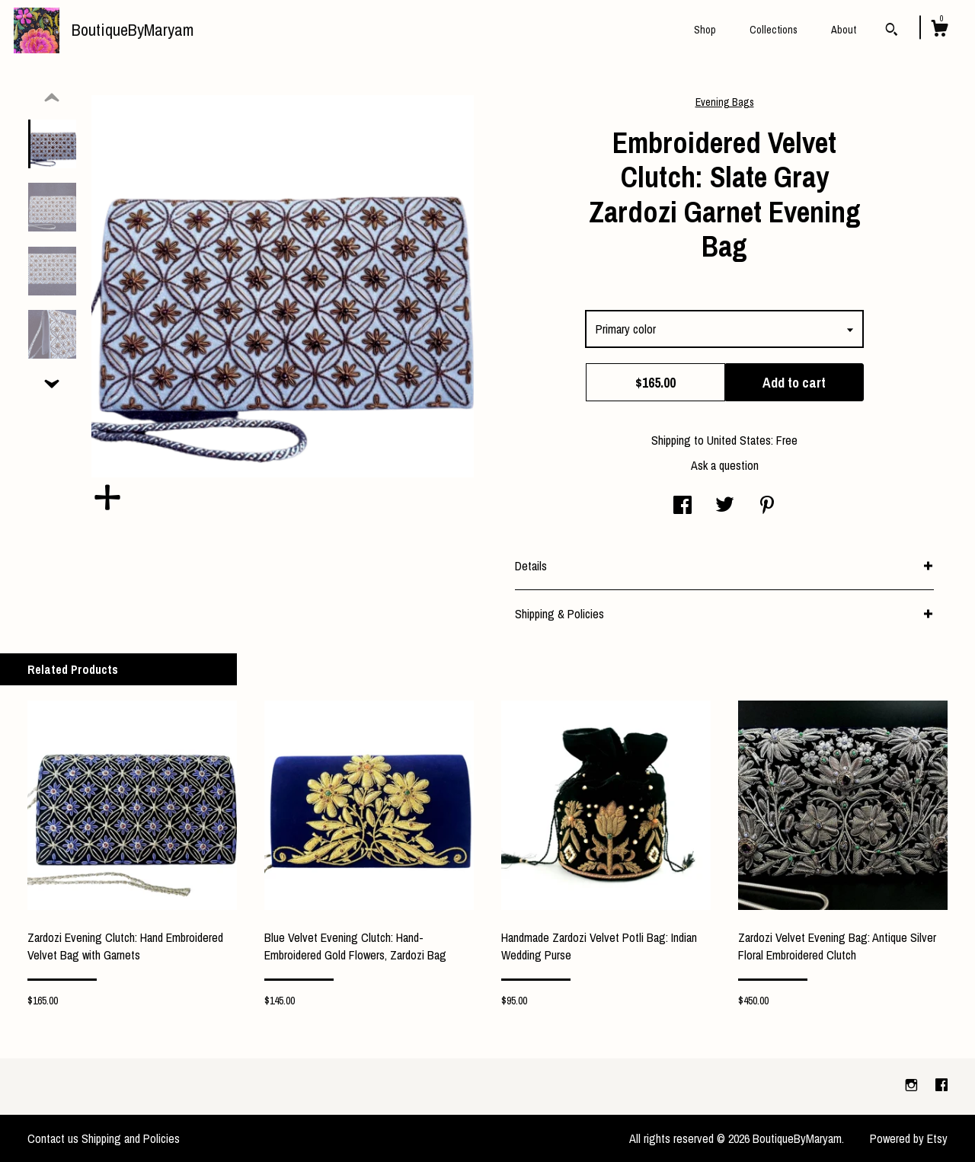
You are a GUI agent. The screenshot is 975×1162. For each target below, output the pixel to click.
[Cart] (939, 30)
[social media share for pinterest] (767, 506)
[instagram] (913, 1085)
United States (739, 440)
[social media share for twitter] (725, 506)
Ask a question (725, 465)
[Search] (891, 31)
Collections (774, 30)
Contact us (52, 1138)
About (843, 30)
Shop (705, 30)
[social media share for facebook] (682, 506)
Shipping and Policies (131, 1138)
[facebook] (941, 1085)
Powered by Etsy (909, 1138)
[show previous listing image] (52, 98)
